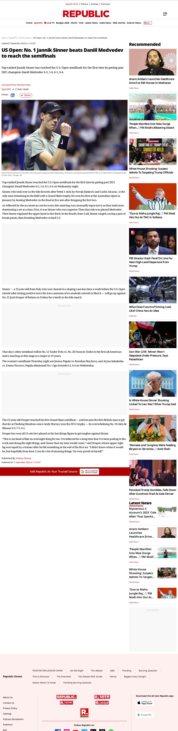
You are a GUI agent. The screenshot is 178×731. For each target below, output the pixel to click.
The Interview (64, 676)
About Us (8, 697)
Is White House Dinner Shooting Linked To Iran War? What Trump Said (152, 402)
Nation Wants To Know (44, 682)
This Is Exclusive (41, 676)
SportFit (6, 89)
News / (5, 38)
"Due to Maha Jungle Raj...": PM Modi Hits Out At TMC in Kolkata (152, 215)
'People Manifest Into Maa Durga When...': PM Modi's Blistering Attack (151, 126)
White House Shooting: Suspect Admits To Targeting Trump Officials (151, 171)
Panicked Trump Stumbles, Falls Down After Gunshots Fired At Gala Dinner (152, 492)
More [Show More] (148, 22)
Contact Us (8, 703)
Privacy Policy (10, 708)
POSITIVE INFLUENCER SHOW (48, 670)
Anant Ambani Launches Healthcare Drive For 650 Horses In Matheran (151, 81)
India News (134, 88)
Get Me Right (76, 670)
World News (134, 178)
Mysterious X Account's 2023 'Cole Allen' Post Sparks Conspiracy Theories (142, 514)
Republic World (72, 4)
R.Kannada (105, 4)
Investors (8, 724)
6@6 (112, 670)
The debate (97, 670)
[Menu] (163, 14)
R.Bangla (94, 4)
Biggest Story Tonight (135, 676)
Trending (126, 670)
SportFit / (13, 38)
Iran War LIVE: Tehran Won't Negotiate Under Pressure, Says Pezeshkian (148, 355)
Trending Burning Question (77, 682)
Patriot (113, 676)
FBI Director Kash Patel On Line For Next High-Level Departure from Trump (151, 262)
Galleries (133, 316)
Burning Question (148, 670)
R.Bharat (84, 4)
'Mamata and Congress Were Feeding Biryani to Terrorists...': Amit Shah (152, 447)
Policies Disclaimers (13, 719)
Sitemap (7, 713)
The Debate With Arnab (90, 676)
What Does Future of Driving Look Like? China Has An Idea (150, 309)
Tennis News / (25, 38)
